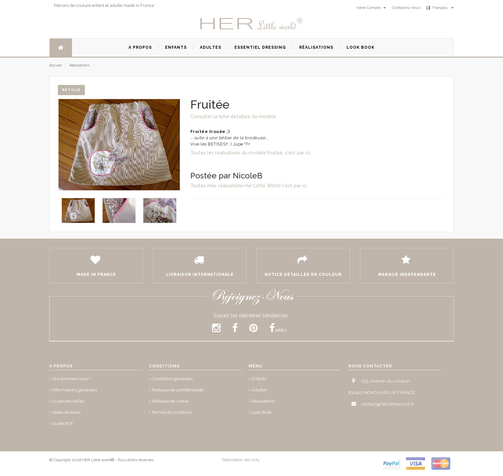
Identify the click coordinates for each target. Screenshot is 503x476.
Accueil (55, 65)
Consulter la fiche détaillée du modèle (233, 116)
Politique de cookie (170, 401)
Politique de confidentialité (178, 389)
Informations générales (74, 389)
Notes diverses (66, 412)
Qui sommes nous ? (71, 378)
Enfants (259, 378)
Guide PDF (62, 423)
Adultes (259, 389)
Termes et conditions (172, 412)
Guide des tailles (68, 401)
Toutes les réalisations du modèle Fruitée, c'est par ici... (251, 152)
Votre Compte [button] (371, 7)
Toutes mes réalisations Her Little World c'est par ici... (250, 185)
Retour (71, 90)
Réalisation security (241, 459)
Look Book (262, 412)
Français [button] (440, 7)
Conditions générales (172, 378)
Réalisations (79, 65)
